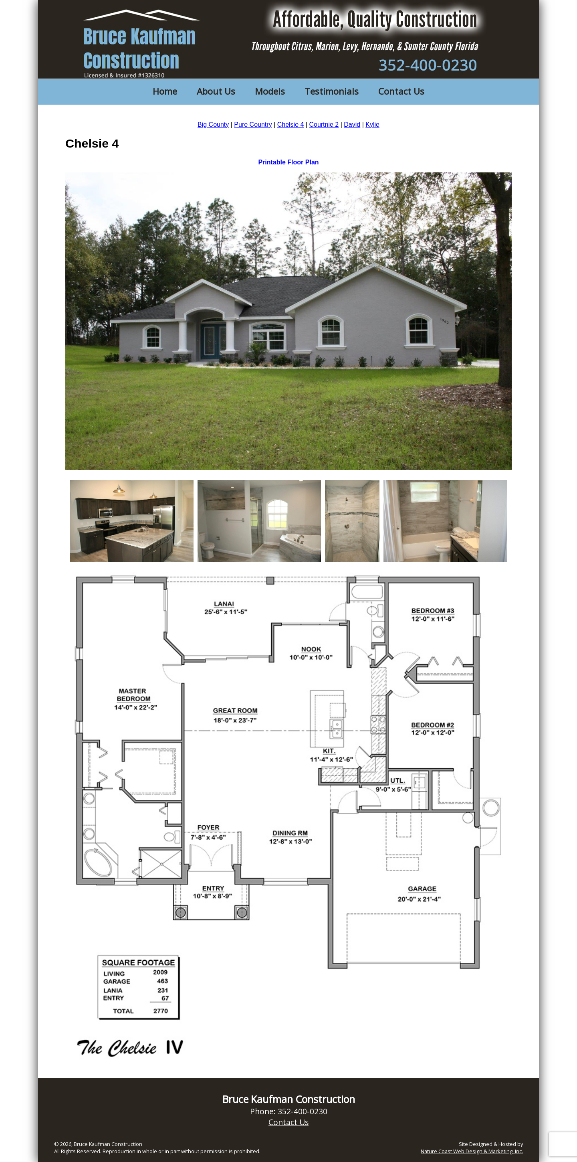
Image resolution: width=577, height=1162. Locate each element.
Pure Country (253, 124)
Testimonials (332, 91)
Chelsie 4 (290, 124)
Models (270, 91)
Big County (213, 124)
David (352, 124)
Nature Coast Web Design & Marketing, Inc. (472, 1151)
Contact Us (401, 91)
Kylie (372, 124)
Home (165, 91)
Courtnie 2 (324, 124)
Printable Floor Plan (288, 162)
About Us (216, 91)
